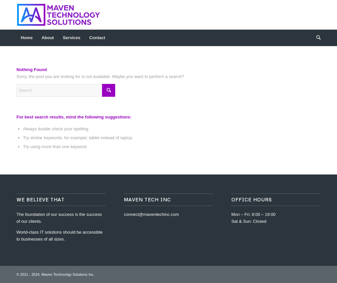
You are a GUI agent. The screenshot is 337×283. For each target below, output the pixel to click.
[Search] (316, 38)
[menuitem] (26, 38)
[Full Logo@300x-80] (59, 15)
